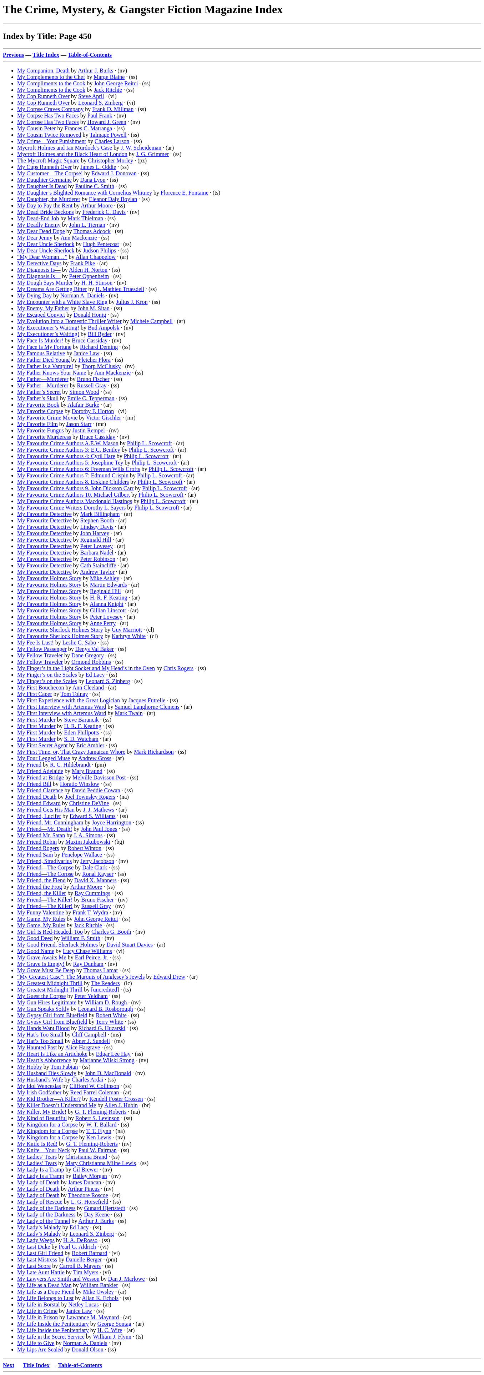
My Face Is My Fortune (44, 347)
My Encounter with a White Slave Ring (62, 302)
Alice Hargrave (82, 1047)
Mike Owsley (98, 1292)
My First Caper (34, 694)
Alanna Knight (106, 604)
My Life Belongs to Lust (45, 1298)
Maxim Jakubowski (87, 842)
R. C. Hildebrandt (70, 765)
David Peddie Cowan (96, 790)
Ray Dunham (88, 964)
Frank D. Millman (112, 109)
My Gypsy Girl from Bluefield (52, 1015)
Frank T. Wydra (90, 912)
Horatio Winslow (79, 784)
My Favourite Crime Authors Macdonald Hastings (74, 501)
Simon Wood (84, 392)
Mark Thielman (85, 218)
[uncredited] (105, 990)
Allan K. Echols (100, 1298)
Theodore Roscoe (88, 1195)
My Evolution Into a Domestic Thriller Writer (69, 321)
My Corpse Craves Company (50, 109)
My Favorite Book (38, 405)
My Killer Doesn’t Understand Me (56, 1105)
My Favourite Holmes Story (49, 578)
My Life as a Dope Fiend (45, 1292)
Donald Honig (90, 315)
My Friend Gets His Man (46, 810)
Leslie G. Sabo (79, 642)
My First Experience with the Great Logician (68, 700)
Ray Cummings (92, 893)
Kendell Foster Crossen (116, 1099)
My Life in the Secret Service (51, 1337)
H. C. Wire (109, 1330)
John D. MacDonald (108, 1073)
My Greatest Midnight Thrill (49, 983)
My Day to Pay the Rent (44, 205)
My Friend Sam (35, 855)
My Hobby (29, 1067)
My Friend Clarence (40, 790)
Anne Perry (103, 623)
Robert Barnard (89, 1253)
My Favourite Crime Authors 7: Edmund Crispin (72, 475)
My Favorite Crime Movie (47, 418)
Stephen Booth (97, 520)
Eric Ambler (90, 745)
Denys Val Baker (94, 649)
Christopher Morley (110, 160)
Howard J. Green (106, 122)
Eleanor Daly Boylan (113, 199)
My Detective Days (39, 263)
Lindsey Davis (97, 527)
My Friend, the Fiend (41, 880)
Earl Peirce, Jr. (91, 957)
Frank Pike (82, 263)
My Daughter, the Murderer (48, 199)
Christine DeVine (89, 803)
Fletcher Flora (95, 360)
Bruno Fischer (93, 379)
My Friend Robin (37, 842)
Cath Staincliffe (98, 565)
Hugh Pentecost (101, 244)
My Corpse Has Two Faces (48, 115)
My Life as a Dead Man (44, 1285)
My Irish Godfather (39, 1092)
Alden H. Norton (88, 270)
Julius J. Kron (131, 302)
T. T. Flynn (98, 1131)
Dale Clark (94, 867)
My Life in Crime (37, 1311)
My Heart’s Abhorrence (44, 1060)
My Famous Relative (41, 353)
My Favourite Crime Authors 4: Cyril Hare (66, 456)
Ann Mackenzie (79, 238)
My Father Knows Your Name (51, 373)
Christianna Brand (86, 1157)
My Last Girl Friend (40, 1253)
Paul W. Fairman (98, 1150)
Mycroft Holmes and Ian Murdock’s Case (64, 148)
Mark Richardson (154, 752)
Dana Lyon (93, 180)
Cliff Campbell (89, 1035)
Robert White (111, 1015)
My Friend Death (36, 797)
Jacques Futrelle (147, 700)
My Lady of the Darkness (46, 1208)
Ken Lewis (98, 1137)
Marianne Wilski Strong (107, 1060)
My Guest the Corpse (41, 996)
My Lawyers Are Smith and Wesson (58, 1279)
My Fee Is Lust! (35, 642)
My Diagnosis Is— (39, 270)
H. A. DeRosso (80, 1240)
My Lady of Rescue (39, 1202)
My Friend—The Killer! (45, 900)
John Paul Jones (99, 829)
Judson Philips (99, 250)
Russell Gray (92, 385)
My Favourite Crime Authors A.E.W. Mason (68, 443)
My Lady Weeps (36, 1240)
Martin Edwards (108, 585)
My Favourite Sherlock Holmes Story (60, 630)
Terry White (109, 1022)
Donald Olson (87, 1349)
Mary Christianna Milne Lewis (100, 1163)
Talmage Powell (108, 135)
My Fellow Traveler (40, 655)
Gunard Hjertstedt (104, 1208)
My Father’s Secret (39, 392)
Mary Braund (87, 771)
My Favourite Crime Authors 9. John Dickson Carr (75, 488)
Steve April (91, 96)
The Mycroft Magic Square (48, 160)
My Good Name (35, 951)
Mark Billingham (100, 514)
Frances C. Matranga (88, 128)
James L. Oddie (98, 167)
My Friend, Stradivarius (44, 861)
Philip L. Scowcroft (149, 443)
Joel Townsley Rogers (90, 797)
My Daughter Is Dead (42, 186)
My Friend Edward (39, 803)
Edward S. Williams (92, 816)
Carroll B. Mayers (80, 1266)
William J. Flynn (112, 1337)
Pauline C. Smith (94, 186)
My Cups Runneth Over (44, 167)
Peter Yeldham (90, 996)
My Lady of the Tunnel (43, 1221)
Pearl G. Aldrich (77, 1247)
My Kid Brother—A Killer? (49, 1099)
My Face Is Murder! (40, 340)
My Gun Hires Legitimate (46, 1002)
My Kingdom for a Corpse (47, 1124)
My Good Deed (35, 938)
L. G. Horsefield (90, 1202)
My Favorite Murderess (44, 437)
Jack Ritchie (108, 90)
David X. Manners (95, 880)
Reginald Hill (95, 540)
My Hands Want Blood (43, 1028)
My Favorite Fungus (40, 430)
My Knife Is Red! (37, 1144)
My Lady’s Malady (39, 1227)
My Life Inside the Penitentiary (53, 1324)
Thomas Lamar (100, 970)
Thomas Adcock (91, 231)
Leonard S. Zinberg (100, 103)
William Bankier (99, 1285)
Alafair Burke (83, 405)
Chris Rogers (178, 668)
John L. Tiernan (87, 225)
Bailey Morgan (90, 1176)
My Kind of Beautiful (42, 1118)
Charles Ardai (87, 1080)
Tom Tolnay (74, 694)
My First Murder (36, 720)
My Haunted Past (37, 1047)
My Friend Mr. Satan (41, 835)
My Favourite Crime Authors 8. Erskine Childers (73, 482)
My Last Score (34, 1266)
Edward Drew (169, 977)
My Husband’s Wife (40, 1080)
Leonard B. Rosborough (105, 1009)
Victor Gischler (103, 418)
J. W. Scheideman (141, 148)
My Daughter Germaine (44, 180)
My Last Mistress (37, 1259)
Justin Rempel (88, 430)
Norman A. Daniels (82, 295)
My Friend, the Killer (41, 893)
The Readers (105, 983)
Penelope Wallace (81, 855)
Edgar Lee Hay (113, 1054)
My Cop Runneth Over (43, 96)
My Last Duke (33, 1247)
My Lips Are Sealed (40, 1349)
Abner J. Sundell (91, 1041)
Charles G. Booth (111, 932)
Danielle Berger (84, 1259)
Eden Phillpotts (81, 732)
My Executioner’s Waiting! (48, 328)
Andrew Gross (94, 758)
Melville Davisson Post (99, 777)
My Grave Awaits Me (41, 957)
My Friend (29, 765)
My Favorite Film (37, 424)
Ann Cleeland (88, 687)
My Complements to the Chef (51, 77)
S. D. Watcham (81, 739)
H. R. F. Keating (108, 597)
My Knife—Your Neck (43, 1150)
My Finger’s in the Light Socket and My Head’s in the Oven (86, 668)
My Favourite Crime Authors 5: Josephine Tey (70, 463)
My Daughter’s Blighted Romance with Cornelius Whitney (84, 193)
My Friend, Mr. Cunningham (50, 822)
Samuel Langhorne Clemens (147, 707)
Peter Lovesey (96, 546)
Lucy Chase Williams (87, 951)
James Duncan (84, 1182)
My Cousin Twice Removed (49, 135)
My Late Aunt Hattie (41, 1272)
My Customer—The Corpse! (50, 173)
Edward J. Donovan (114, 173)
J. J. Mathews (98, 810)
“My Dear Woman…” (42, 257)
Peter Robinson (97, 559)
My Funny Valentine (40, 912)
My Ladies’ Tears (37, 1157)
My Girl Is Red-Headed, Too (50, 932)
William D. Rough (106, 1002)
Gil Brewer (86, 1169)
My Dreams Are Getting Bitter (52, 289)
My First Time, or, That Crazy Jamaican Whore (71, 752)
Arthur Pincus (84, 1189)
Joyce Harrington (111, 822)
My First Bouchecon (40, 687)
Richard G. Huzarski (101, 1028)
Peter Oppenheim (89, 276)
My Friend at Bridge (40, 777)
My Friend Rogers (38, 848)
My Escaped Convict (41, 315)
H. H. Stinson (96, 283)
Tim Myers (86, 1272)
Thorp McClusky (101, 366)
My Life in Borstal (38, 1304)
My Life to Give (35, 1343)
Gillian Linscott (108, 610)
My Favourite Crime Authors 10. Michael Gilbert (73, 495)
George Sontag (114, 1324)
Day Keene (97, 1214)
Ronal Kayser (98, 874)
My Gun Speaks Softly (43, 1009)
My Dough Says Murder (45, 283)
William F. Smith (80, 938)
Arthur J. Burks (95, 70)
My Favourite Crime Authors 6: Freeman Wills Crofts (78, 469)
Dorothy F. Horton (93, 411)
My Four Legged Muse (43, 758)
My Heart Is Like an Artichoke (52, 1054)
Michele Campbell (151, 321)
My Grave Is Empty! (41, 964)
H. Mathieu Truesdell (120, 289)
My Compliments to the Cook (51, 83)
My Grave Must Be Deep (46, 970)
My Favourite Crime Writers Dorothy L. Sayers (71, 508)
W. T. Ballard (101, 1124)
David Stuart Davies (129, 945)
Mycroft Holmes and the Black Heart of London (72, 154)
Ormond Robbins (91, 662)
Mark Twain (129, 713)
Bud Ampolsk (103, 328)
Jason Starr (79, 424)
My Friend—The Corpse (45, 867)
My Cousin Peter (36, 128)
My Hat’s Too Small (40, 1035)
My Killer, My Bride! (41, 1112)
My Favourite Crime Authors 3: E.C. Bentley (68, 450)
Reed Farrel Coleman (94, 1092)
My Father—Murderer (43, 379)
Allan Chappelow (96, 257)
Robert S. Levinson (97, 1118)
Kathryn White (129, 636)
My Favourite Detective (44, 514)
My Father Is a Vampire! (45, 366)
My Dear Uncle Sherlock (45, 244)
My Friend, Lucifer (39, 816)
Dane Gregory (87, 655)
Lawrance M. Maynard (92, 1317)
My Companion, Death (43, 70)
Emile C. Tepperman (90, 398)
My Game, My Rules (41, 919)
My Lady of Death (38, 1182)
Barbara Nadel (97, 553)
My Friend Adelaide (40, 771)
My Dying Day (34, 295)
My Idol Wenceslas (39, 1086)
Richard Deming (99, 347)
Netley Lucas (84, 1304)
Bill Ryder (99, 334)
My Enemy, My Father (43, 308)
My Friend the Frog (39, 887)
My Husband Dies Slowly (46, 1073)
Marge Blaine (109, 77)
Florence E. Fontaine (184, 193)
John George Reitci (116, 83)
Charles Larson (112, 141)
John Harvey (94, 533)
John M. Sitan (94, 308)
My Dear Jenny (34, 238)
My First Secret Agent (42, 745)
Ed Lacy (95, 675)
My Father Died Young (43, 360)
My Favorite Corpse (40, 411)
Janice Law (86, 353)
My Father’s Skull (38, 398)
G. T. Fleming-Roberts (100, 1112)
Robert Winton (84, 848)
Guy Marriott (127, 630)
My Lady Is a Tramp (40, 1169)
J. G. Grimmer (152, 154)
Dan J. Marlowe (126, 1279)
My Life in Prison (37, 1317)
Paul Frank (99, 115)
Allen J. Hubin (121, 1105)
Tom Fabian (64, 1067)
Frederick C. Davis (104, 212)
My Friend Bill (34, 784)
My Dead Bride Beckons (45, 212)
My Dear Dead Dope (41, 231)
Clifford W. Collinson (94, 1086)
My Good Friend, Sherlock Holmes (57, 945)
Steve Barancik (81, 720)
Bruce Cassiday (89, 340)
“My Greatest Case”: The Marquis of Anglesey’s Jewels (81, 977)
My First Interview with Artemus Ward (61, 707)
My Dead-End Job (38, 218)
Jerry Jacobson (97, 861)
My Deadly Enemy (39, 225)
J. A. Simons (88, 835)
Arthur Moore (96, 205)
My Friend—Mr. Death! (44, 829)
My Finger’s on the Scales (47, 675)
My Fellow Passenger (42, 649)
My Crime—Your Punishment (51, 141)
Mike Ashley (104, 578)
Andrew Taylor (97, 572)
